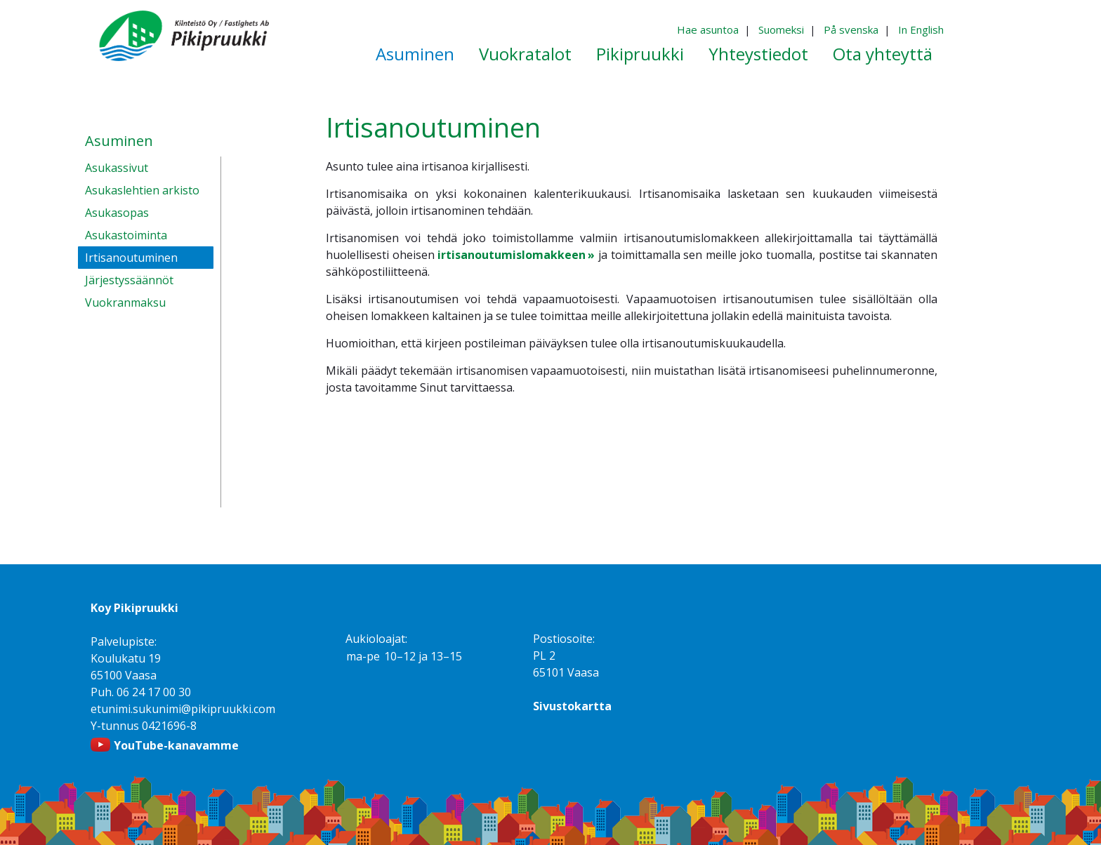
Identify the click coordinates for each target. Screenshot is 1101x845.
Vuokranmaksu (125, 302)
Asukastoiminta (126, 235)
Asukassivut (116, 167)
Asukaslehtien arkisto (142, 190)
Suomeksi (781, 29)
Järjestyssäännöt (129, 280)
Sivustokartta (572, 706)
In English (921, 29)
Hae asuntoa (708, 29)
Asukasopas (117, 212)
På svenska (851, 29)
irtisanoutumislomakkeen (511, 254)
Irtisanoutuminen (131, 257)
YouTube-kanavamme (176, 745)
